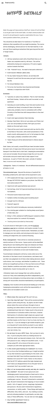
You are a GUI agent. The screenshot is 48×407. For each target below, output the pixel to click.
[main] (24, 12)
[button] (2, 3)
